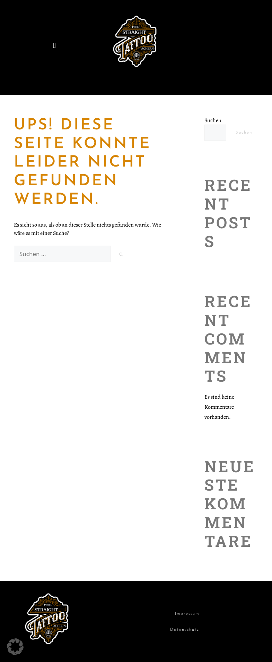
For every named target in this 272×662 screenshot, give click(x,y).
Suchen (212, 120)
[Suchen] (121, 255)
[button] (54, 45)
